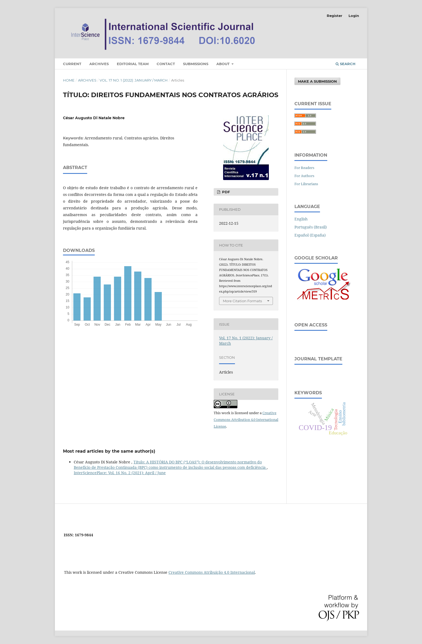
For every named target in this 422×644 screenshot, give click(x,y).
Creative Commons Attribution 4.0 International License (246, 419)
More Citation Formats (242, 301)
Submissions (195, 64)
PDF (225, 192)
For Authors (304, 175)
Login (354, 15)
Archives (99, 64)
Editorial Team (133, 64)
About (223, 64)
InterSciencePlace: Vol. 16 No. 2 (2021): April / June (120, 472)
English (301, 218)
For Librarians (306, 183)
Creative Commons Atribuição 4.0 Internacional (211, 572)
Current (72, 64)
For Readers (304, 167)
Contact (166, 64)
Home (69, 80)
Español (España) (310, 235)
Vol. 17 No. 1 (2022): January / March (134, 80)
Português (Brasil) (310, 227)
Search (346, 64)
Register (334, 15)
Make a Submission (317, 81)
